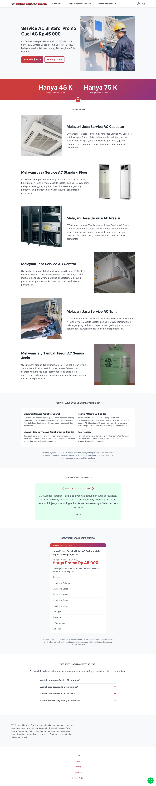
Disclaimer (78, 772)
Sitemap (78, 767)
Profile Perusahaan (107, 3)
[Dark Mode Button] (138, 3)
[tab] (72, 488)
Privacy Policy (78, 778)
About (78, 761)
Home (78, 755)
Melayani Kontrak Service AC (80, 3)
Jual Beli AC (57, 3)
